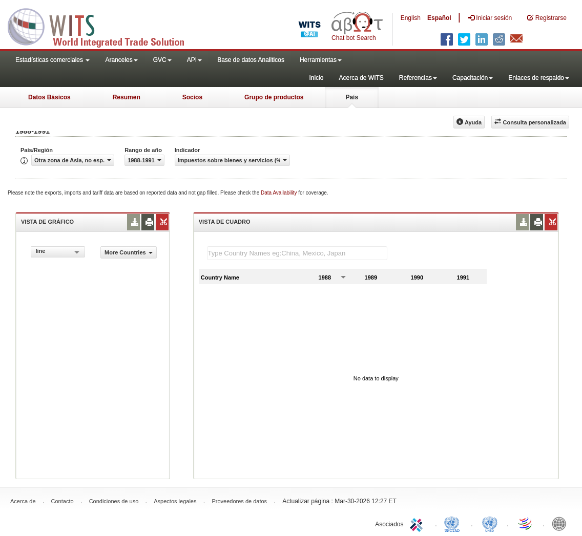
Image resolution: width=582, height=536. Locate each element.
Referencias (418, 77)
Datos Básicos (49, 97)
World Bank (561, 523)
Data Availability (279, 193)
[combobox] (58, 252)
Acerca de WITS (361, 77)
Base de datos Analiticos (250, 59)
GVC (162, 59)
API (194, 59)
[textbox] (297, 253)
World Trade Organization (525, 523)
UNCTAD (454, 523)
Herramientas (321, 59)
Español (439, 18)
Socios (192, 97)
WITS (102, 25)
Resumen (126, 97)
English (411, 18)
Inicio (316, 77)
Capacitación (472, 77)
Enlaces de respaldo (538, 77)
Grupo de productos (273, 97)
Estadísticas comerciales (52, 59)
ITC (418, 523)
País (351, 97)
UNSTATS (490, 523)
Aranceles (121, 59)
